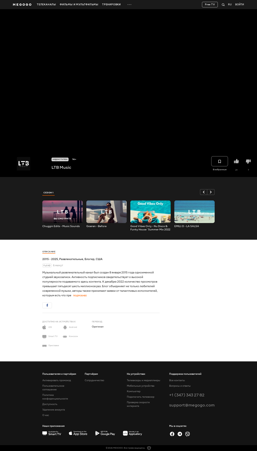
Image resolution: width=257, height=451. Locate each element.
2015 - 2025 (50, 259)
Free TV (210, 4)
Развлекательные (71, 259)
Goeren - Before (96, 226)
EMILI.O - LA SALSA (186, 226)
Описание (48, 251)
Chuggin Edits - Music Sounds (61, 226)
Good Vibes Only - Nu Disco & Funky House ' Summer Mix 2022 (150, 228)
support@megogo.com (192, 405)
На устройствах (136, 374)
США (99, 259)
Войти (239, 4)
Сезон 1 (48, 192)
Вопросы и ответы (180, 386)
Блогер (89, 259)
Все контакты (177, 380)
